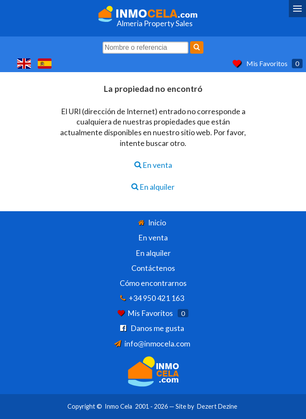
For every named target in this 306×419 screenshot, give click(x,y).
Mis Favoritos (267, 63)
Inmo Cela (118, 406)
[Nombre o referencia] (145, 48)
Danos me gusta (157, 328)
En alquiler (153, 186)
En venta (153, 165)
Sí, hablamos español (45, 63)
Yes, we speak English (24, 63)
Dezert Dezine (217, 406)
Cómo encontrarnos (153, 283)
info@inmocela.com (157, 343)
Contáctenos (153, 268)
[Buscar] (196, 47)
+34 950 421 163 (156, 298)
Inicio (157, 222)
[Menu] (297, 8)
